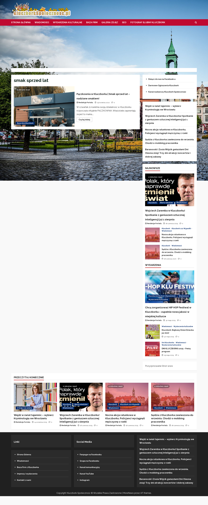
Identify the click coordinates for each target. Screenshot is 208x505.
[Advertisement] (104, 45)
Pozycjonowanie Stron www (159, 375)
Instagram (85, 489)
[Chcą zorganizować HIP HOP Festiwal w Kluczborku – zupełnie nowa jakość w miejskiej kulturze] (169, 291)
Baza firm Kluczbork (25, 123)
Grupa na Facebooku (91, 469)
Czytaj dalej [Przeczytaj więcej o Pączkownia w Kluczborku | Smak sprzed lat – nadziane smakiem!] (85, 120)
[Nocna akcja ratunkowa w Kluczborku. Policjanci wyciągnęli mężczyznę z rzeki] (126, 406)
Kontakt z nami (25, 489)
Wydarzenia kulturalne (67, 22)
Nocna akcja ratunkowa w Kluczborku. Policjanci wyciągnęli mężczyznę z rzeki (152, 239)
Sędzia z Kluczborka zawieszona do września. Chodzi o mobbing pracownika (152, 256)
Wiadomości (42, 22)
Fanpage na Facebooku (92, 463)
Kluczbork (152, 203)
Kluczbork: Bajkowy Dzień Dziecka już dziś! (152, 340)
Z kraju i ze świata (24, 417)
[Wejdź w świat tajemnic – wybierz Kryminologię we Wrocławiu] (35, 406)
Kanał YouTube (88, 482)
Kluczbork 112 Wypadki (181, 233)
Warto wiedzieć (166, 203)
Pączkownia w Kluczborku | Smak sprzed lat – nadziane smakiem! (44, 106)
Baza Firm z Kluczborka (29, 476)
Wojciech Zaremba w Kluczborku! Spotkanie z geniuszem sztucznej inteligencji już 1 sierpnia (169, 119)
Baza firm (92, 22)
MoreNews (128, 502)
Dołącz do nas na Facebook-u (164, 79)
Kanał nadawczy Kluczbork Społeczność (170, 92)
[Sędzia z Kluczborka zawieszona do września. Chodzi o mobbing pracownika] (172, 406)
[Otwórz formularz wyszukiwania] (196, 22)
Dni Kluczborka (168, 351)
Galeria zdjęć (109, 22)
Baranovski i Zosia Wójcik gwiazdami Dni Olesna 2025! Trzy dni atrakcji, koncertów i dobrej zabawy (167, 153)
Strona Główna (21, 22)
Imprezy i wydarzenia (28, 482)
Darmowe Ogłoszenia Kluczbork (165, 85)
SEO (124, 22)
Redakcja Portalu (86, 102)
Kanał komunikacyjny (91, 476)
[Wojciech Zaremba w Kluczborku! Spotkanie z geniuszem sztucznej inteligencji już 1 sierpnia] (169, 189)
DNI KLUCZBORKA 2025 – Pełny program (152, 358)
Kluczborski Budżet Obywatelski (162, 300)
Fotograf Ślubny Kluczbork (147, 22)
